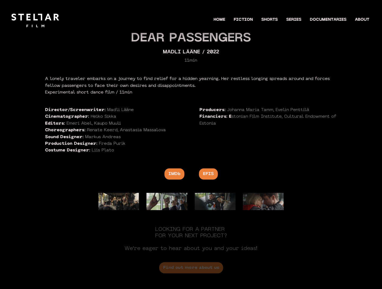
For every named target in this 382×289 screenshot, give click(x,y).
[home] (35, 19)
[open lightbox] (118, 201)
